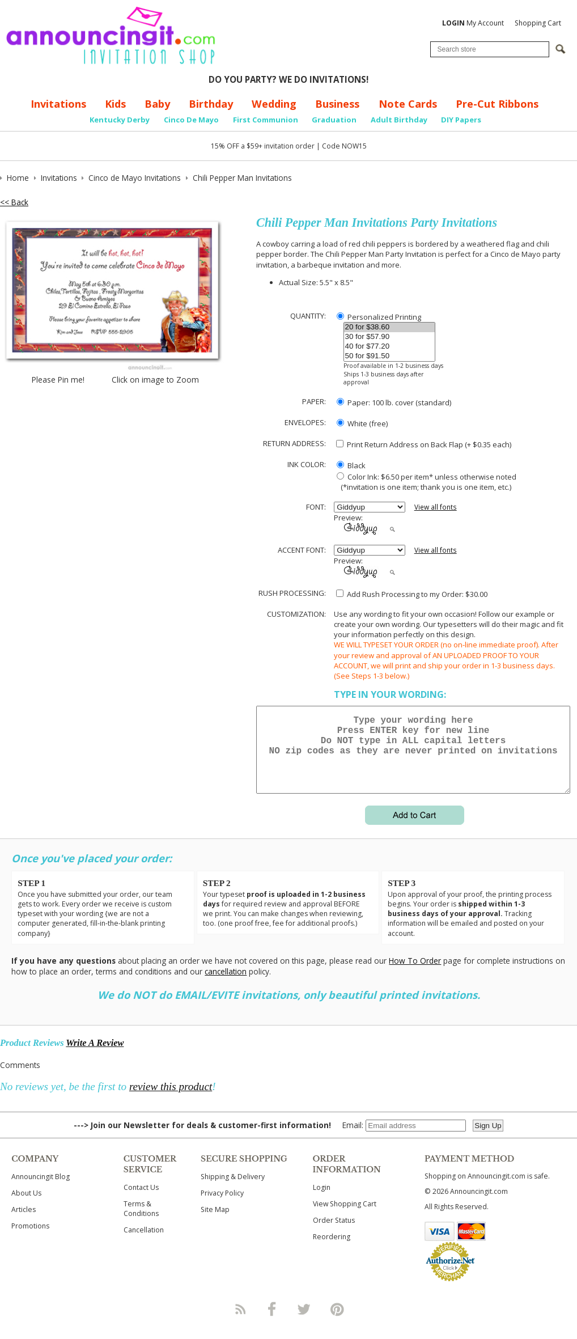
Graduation (334, 120)
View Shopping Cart (344, 1217)
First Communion (265, 120)
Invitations (58, 104)
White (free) (362, 423)
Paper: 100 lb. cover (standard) (394, 402)
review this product (170, 1100)
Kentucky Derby (120, 120)
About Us (26, 1206)
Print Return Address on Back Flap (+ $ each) (423, 444)
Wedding (274, 104)
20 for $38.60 (389, 327)
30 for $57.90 (389, 337)
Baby (157, 104)
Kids (115, 104)
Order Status (334, 1234)
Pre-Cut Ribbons (497, 104)
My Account (473, 23)
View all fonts (435, 507)
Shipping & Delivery (233, 1190)
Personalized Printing (379, 317)
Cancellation (144, 1243)
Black (351, 465)
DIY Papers (461, 120)
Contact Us (141, 1201)
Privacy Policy (222, 1206)
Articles (23, 1223)
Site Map (215, 1223)
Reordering (331, 1250)
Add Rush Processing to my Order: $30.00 (411, 594)
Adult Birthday (399, 120)
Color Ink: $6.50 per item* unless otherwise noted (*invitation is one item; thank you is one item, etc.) (425, 482)
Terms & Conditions (141, 1222)
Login (321, 1201)
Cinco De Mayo (191, 120)
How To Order (415, 974)
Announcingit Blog (40, 1190)
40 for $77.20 (389, 346)
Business (337, 104)
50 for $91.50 (389, 356)
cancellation (226, 985)
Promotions (30, 1239)
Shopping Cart (538, 23)
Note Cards (408, 104)
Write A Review (95, 1056)
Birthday (211, 104)
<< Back (14, 202)
